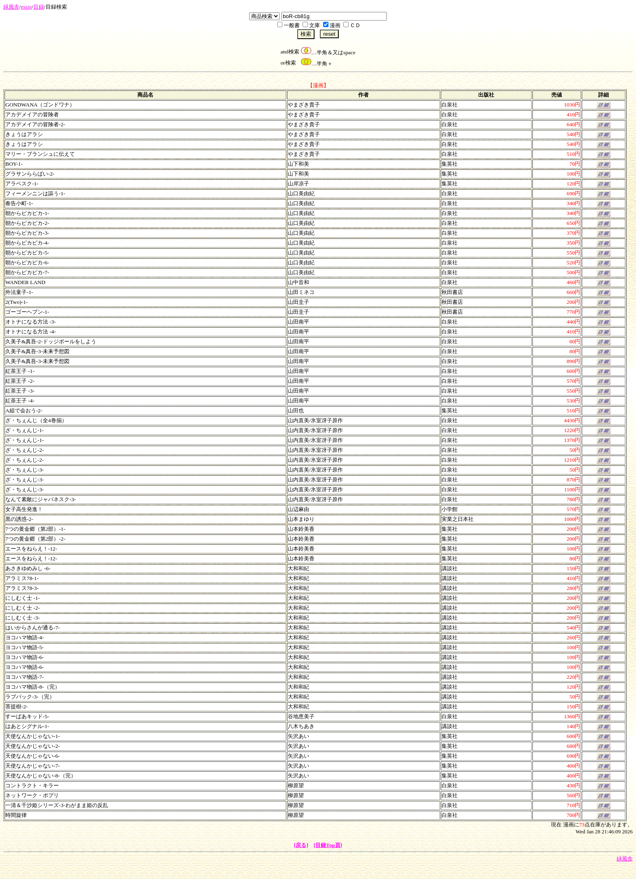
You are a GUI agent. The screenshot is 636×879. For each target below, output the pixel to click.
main (26, 7)
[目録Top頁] (328, 845)
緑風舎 (11, 7)
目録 (38, 7)
